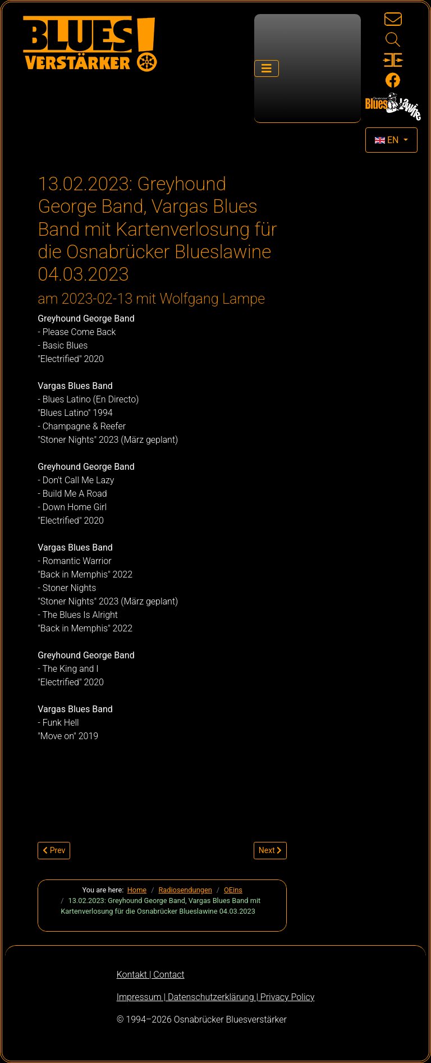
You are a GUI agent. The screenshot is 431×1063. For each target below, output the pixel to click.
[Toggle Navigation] (266, 68)
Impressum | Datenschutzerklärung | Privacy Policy (216, 997)
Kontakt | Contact (151, 974)
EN (388, 140)
